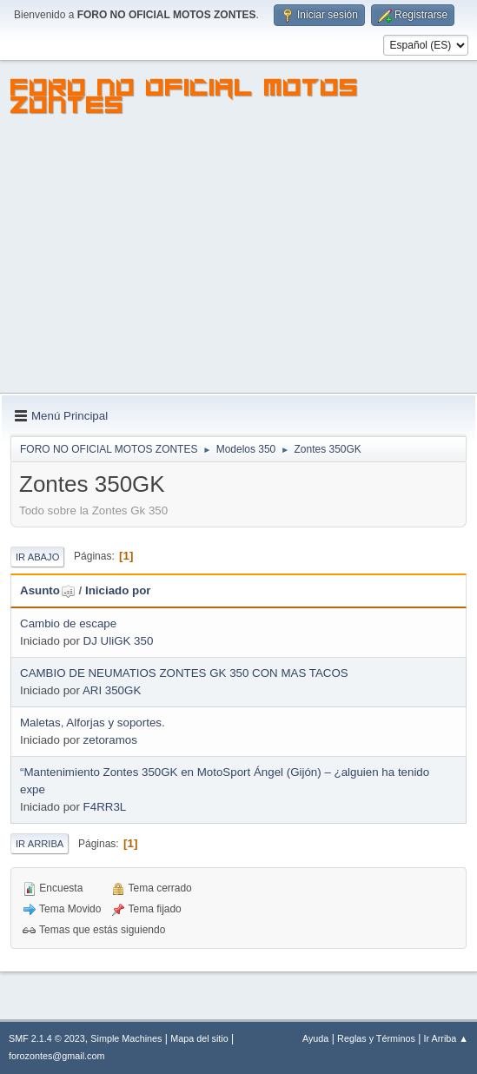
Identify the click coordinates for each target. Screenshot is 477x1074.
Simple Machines (126, 1038)
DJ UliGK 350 (118, 640)
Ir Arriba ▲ (446, 1038)
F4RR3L (105, 806)
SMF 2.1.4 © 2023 (47, 1038)
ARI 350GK (112, 690)
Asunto (48, 590)
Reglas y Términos (376, 1038)
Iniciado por (118, 590)
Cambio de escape (68, 623)
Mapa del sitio (199, 1038)
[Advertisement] (238, 262)
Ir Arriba (39, 844)
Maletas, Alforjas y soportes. (92, 722)
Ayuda (315, 1038)
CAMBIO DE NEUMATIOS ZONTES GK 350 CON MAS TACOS (184, 673)
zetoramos (110, 739)
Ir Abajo (37, 557)
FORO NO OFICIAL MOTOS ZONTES (184, 99)
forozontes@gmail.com (56, 1056)
